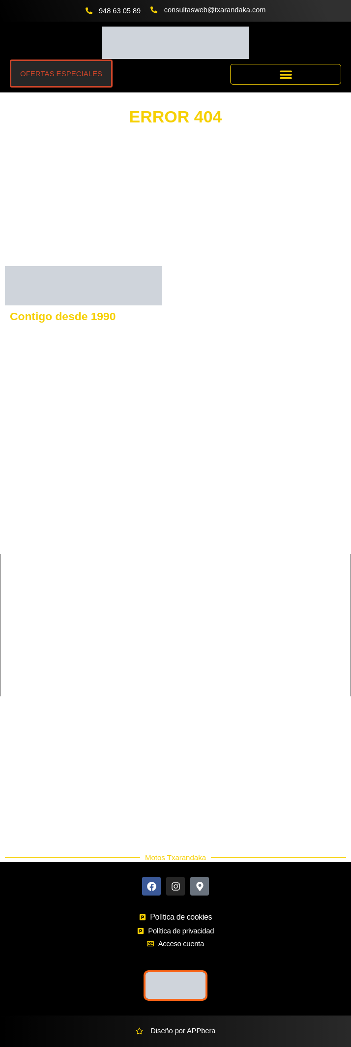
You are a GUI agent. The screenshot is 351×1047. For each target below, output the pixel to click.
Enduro (17, 647)
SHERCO (20, 534)
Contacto (25, 744)
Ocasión (24, 814)
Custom (188, 630)
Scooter (17, 664)
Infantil (186, 647)
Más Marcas (30, 755)
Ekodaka (25, 779)
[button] (285, 74)
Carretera (20, 614)
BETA (185, 517)
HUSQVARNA (198, 450)
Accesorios (28, 791)
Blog (18, 826)
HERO (186, 551)
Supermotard (196, 664)
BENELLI (190, 484)
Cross (14, 630)
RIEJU (15, 517)
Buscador (26, 767)
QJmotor (18, 551)
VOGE (186, 467)
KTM (12, 450)
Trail (12, 681)
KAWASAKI (23, 484)
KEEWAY (20, 501)
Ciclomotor (193, 614)
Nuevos (23, 803)
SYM (183, 501)
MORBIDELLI (197, 534)
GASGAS (20, 467)
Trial (182, 681)
